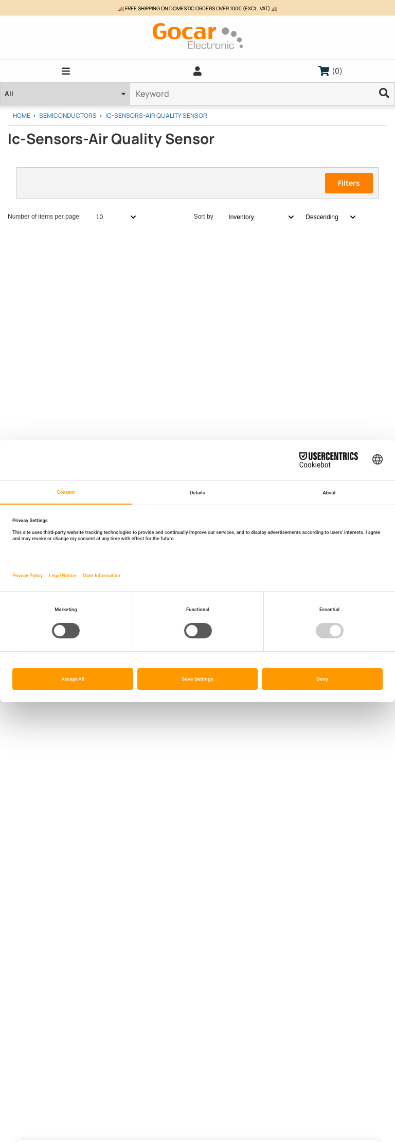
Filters (349, 183)
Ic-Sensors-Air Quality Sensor (156, 115)
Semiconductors (68, 115)
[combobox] (110, 217)
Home (21, 115)
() (330, 71)
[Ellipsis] (384, 93)
